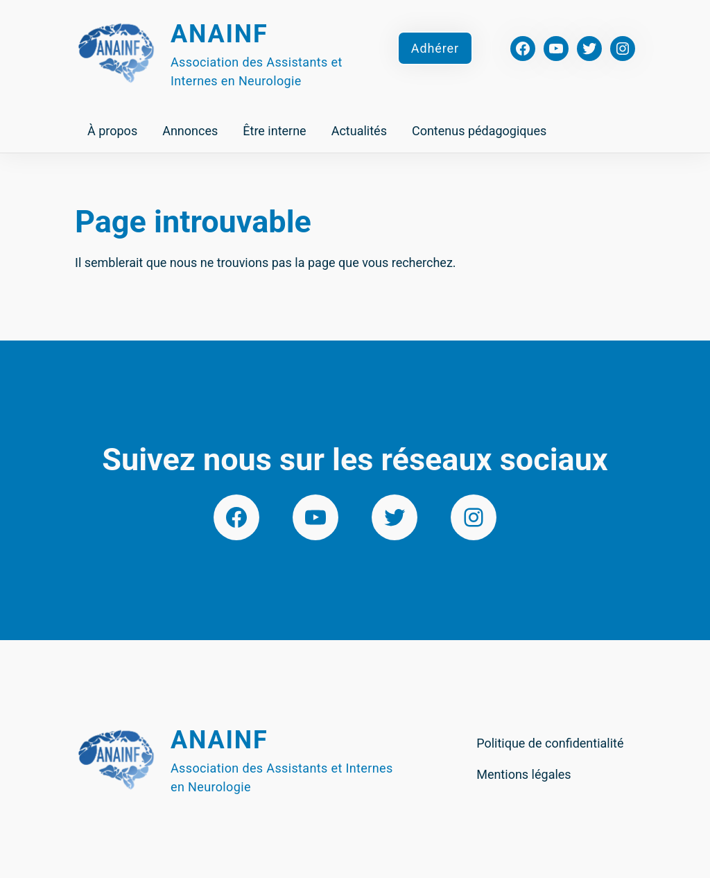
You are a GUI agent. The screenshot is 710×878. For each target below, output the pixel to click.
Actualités (359, 130)
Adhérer (435, 48)
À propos (112, 130)
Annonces (190, 130)
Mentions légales (523, 774)
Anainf (219, 34)
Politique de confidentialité (549, 743)
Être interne (274, 130)
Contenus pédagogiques (479, 130)
